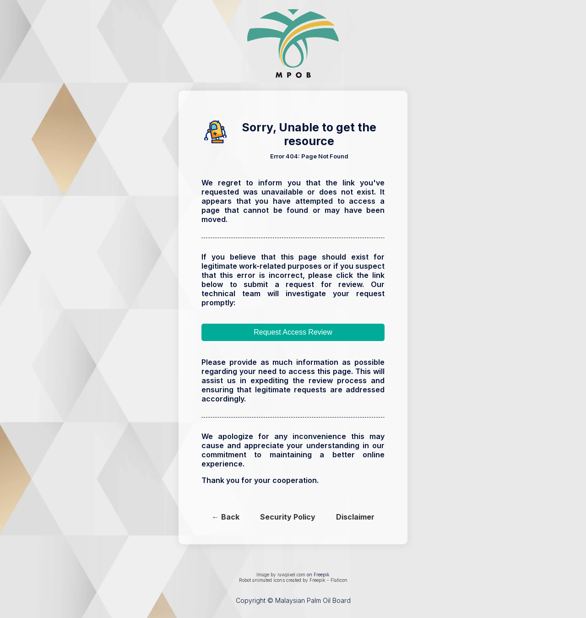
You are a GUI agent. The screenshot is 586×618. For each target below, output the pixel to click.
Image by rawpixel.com (280, 574)
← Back (225, 516)
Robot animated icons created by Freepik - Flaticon (293, 580)
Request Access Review (293, 332)
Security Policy (287, 516)
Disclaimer (355, 516)
